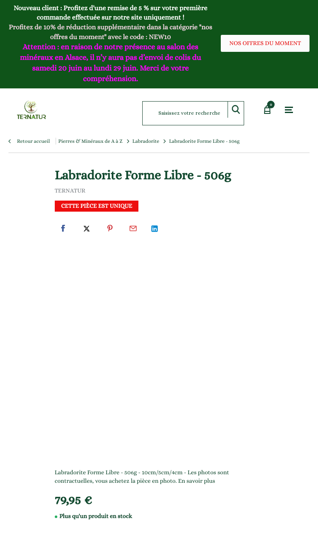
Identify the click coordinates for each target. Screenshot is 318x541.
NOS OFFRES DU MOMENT (265, 43)
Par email (133, 228)
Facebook (63, 228)
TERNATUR (70, 190)
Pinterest (109, 228)
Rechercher (236, 110)
